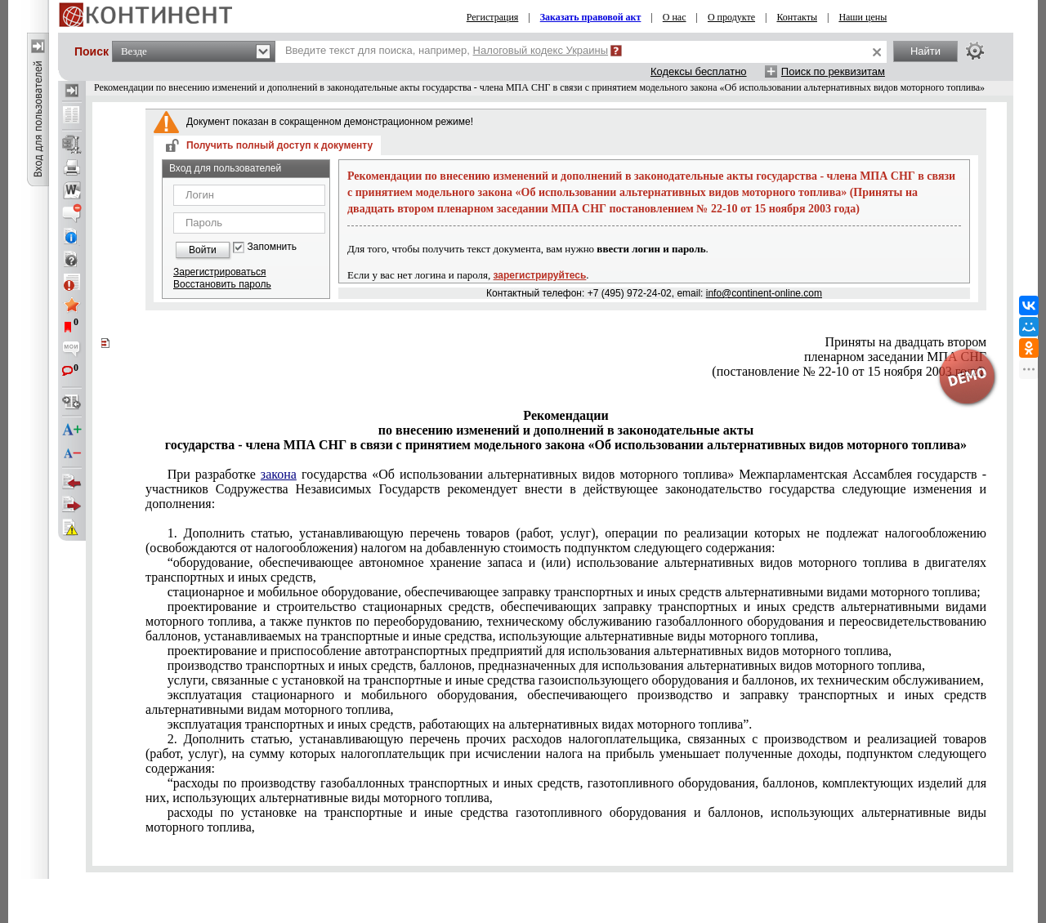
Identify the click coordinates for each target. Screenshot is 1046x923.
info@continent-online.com (764, 293)
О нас (674, 17)
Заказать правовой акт (590, 17)
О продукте (731, 17)
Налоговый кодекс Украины (541, 50)
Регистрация (493, 17)
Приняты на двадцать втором (905, 342)
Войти (203, 250)
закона (279, 474)
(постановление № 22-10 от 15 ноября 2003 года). (849, 371)
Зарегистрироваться (219, 272)
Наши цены (862, 17)
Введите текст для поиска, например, (446, 50)
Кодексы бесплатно (698, 71)
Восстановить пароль (222, 284)
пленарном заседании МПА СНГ (895, 356)
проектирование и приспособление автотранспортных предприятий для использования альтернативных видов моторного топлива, (530, 651)
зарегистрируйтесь (540, 275)
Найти (925, 51)
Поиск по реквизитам (833, 71)
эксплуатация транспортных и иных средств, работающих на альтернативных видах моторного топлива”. (460, 724)
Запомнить (272, 247)
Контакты (796, 17)
